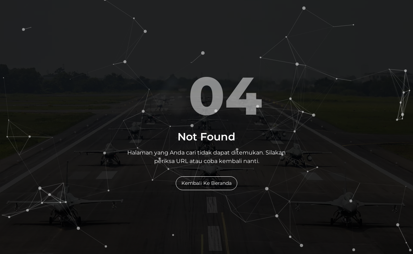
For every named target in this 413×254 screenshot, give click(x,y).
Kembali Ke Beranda (206, 183)
